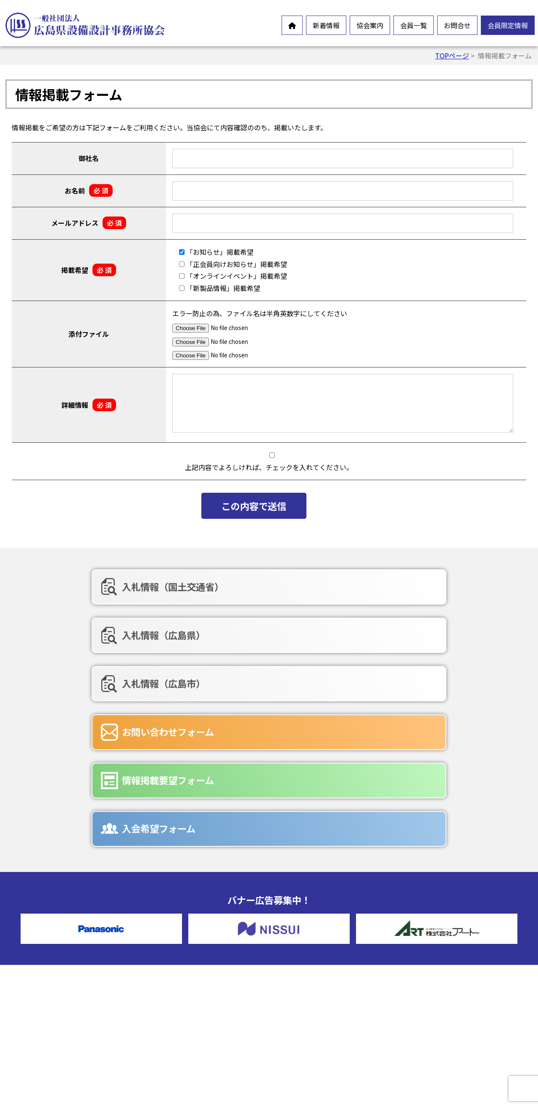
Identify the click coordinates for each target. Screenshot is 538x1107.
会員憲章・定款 (182, 960)
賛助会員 (306, 947)
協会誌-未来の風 (183, 1014)
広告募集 (306, 1032)
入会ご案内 (176, 1027)
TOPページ (452, 55)
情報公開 (172, 974)
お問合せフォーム (320, 991)
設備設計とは (179, 933)
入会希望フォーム (425, 630)
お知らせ (37, 956)
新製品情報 (41, 983)
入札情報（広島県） (260, 586)
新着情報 (326, 25)
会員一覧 (413, 25)
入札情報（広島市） (430, 586)
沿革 (165, 987)
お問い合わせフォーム (95, 630)
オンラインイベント (54, 969)
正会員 (303, 933)
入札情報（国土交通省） (99, 586)
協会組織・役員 (182, 1001)
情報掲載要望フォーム (265, 630)
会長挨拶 (172, 947)
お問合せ (457, 25)
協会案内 (369, 25)
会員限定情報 (508, 25)
